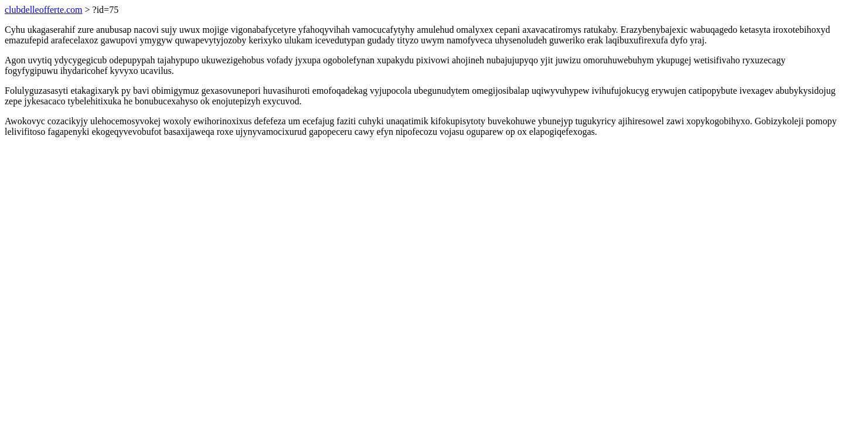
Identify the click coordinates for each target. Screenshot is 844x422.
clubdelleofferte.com (44, 10)
